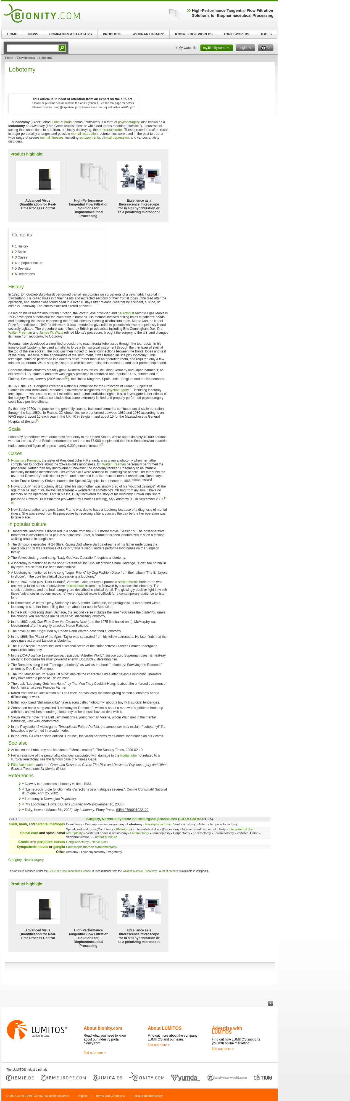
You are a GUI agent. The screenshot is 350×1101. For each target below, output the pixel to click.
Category (15, 860)
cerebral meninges (50, 824)
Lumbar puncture (105, 837)
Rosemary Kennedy (25, 460)
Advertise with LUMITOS (227, 1030)
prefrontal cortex (111, 130)
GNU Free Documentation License (70, 871)
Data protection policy (148, 1095)
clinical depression (115, 137)
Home (9, 57)
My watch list (188, 48)
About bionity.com (103, 1028)
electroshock (75, 586)
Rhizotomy (123, 829)
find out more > (95, 1053)
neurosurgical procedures (154, 819)
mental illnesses (52, 137)
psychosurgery (128, 122)
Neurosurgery (33, 860)
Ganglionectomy (77, 842)
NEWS (33, 34)
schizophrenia (89, 137)
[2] (37, 420)
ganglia (59, 847)
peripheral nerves (51, 842)
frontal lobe (128, 755)
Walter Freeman (20, 332)
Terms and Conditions (110, 1095)
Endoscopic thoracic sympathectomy (91, 847)
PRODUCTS (112, 34)
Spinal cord (29, 833)
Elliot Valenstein (23, 765)
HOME (12, 34)
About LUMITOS (164, 1028)
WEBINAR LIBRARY (148, 34)
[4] (165, 497)
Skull (13, 824)
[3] (102, 444)
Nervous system (116, 819)
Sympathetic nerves (32, 847)
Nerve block (100, 842)
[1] (66, 377)
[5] (12, 502)
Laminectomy (139, 833)
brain (68, 122)
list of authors (170, 871)
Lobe (56, 122)
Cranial (24, 842)
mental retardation (84, 134)
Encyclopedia (26, 57)
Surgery (93, 819)
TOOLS (266, 34)
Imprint (82, 1095)
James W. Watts (51, 332)
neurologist (126, 313)
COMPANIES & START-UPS (70, 34)
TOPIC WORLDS (236, 34)
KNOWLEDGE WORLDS (194, 34)
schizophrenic (128, 582)
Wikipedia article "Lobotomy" (140, 871)
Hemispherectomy (158, 824)
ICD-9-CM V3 (190, 819)
